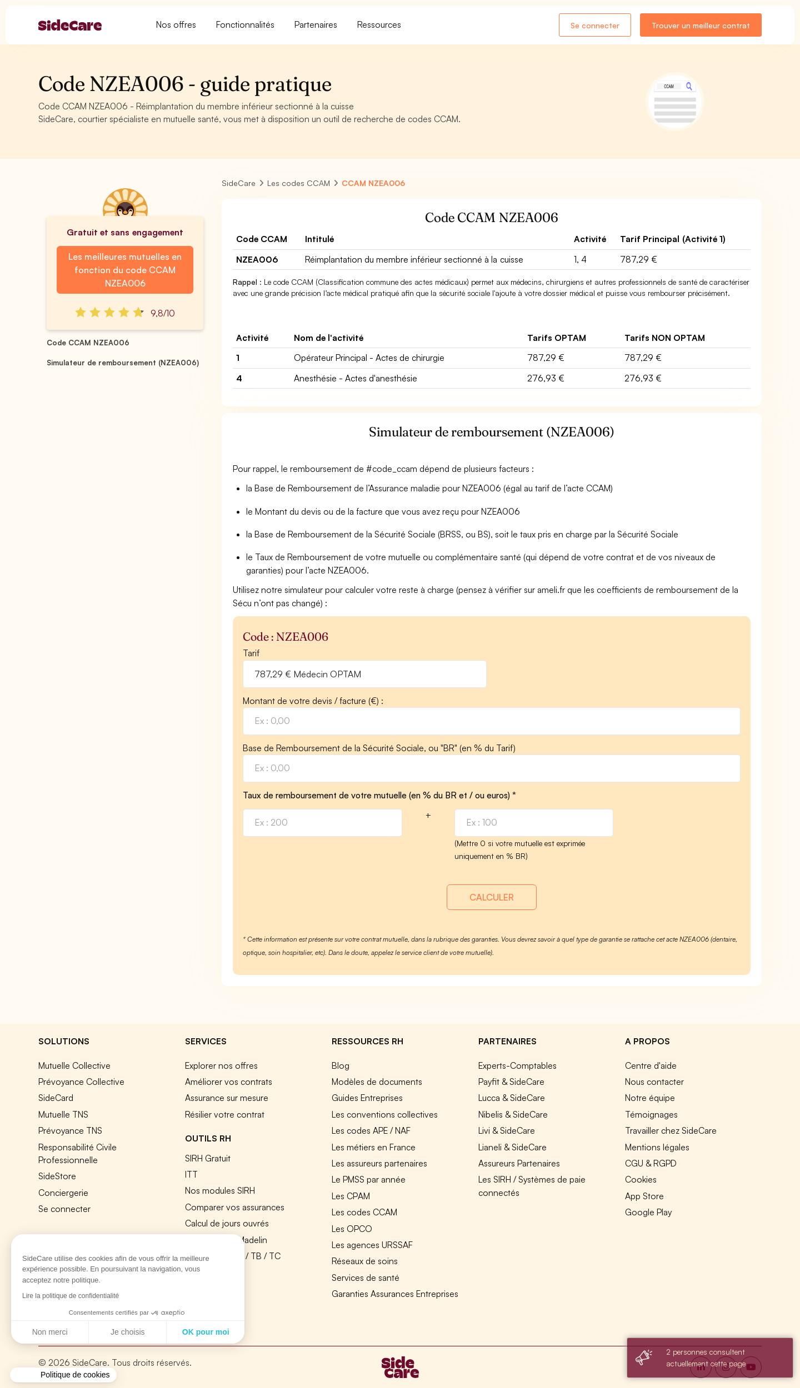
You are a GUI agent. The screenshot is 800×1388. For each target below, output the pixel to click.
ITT (191, 1174)
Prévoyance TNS (70, 1130)
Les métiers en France (374, 1147)
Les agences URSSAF (372, 1244)
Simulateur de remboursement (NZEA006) (123, 362)
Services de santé (365, 1277)
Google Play (648, 1212)
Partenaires (315, 24)
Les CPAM (351, 1195)
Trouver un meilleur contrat (701, 25)
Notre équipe (650, 1097)
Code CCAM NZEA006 (88, 342)
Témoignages (651, 1114)
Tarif (251, 652)
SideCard (55, 1097)
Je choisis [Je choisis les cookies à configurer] (127, 1331)
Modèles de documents (377, 1081)
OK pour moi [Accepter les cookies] (205, 1331)
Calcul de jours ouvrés (227, 1223)
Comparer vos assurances (234, 1207)
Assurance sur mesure (226, 1097)
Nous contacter (654, 1081)
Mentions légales (657, 1147)
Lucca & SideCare (511, 1097)
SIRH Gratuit (208, 1158)
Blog (340, 1065)
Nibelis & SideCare (513, 1114)
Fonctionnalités (245, 24)
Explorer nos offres (221, 1065)
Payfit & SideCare (511, 1081)
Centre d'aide (651, 1065)
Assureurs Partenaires (519, 1163)
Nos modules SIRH (220, 1190)
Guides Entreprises (367, 1097)
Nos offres (176, 24)
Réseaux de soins (365, 1260)
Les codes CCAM (364, 1212)
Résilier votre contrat (224, 1114)
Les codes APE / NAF (371, 1130)
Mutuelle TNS (63, 1114)
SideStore (57, 1175)
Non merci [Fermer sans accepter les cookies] (50, 1331)
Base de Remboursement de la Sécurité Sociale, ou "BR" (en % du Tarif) (379, 747)
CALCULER (491, 897)
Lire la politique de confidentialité (70, 1296)
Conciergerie (63, 1192)
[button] (63, 1375)
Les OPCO (352, 1228)
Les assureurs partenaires (379, 1163)
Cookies (641, 1179)
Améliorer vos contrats (228, 1081)
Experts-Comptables (517, 1065)
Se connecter (595, 25)
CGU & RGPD (651, 1163)
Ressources (379, 24)
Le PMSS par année (369, 1179)
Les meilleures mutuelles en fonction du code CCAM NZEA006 (125, 270)
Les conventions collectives (385, 1114)
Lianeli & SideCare (512, 1147)
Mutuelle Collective (74, 1065)
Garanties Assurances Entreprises (395, 1293)
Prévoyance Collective (81, 1081)
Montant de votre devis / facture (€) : (313, 700)
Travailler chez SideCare (671, 1130)
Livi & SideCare (506, 1130)
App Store (644, 1195)
